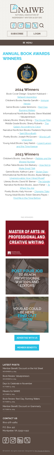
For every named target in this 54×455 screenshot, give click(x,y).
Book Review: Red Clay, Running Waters (21, 399)
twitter (35, 25)
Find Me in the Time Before (27, 198)
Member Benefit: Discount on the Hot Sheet (23, 368)
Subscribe (17, 33)
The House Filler (43, 120)
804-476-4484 (10, 422)
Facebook (13, 25)
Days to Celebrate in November (17, 383)
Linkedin (28, 25)
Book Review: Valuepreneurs (16, 376)
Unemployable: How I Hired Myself (27, 178)
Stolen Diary (42, 171)
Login (37, 33)
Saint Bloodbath (28, 133)
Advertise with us (27, 338)
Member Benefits (27, 347)
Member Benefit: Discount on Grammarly (22, 406)
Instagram (21, 25)
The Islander (44, 181)
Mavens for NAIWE (11, 391)
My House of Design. (42, 451)
